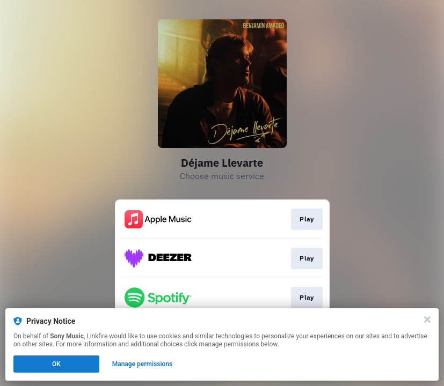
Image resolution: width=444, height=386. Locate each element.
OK (56, 364)
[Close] (427, 319)
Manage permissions (142, 364)
